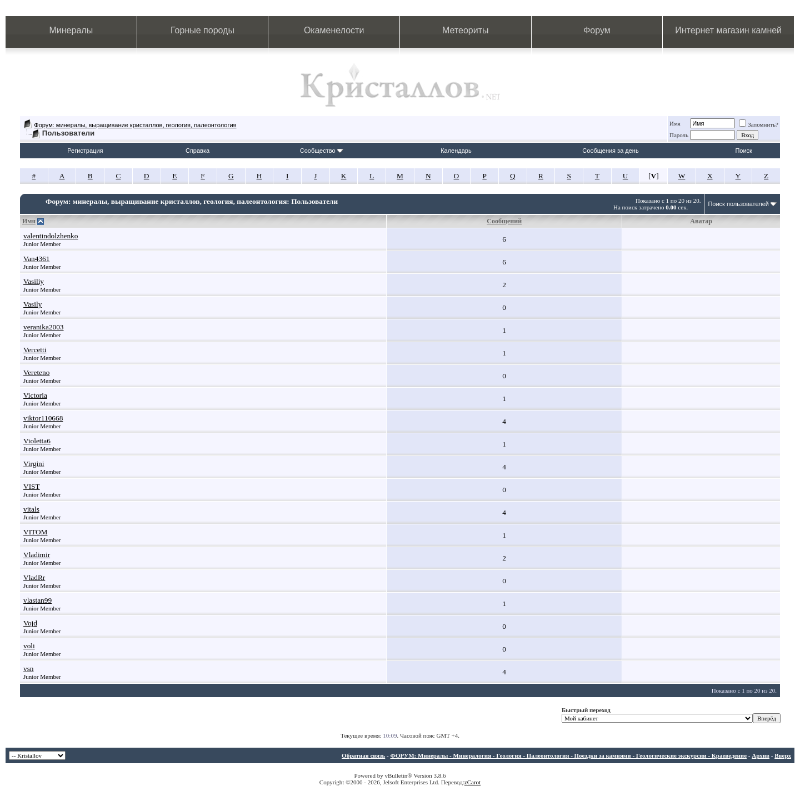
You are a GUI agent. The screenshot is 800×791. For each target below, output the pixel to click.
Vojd (30, 623)
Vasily (32, 304)
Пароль (678, 135)
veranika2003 (43, 327)
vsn (28, 668)
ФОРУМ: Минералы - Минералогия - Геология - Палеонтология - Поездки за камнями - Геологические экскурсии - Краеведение (568, 755)
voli (29, 646)
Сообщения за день (610, 150)
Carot (474, 782)
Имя (675, 123)
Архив (760, 755)
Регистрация (85, 150)
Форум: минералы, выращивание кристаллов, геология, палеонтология (135, 125)
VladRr (34, 577)
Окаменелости (334, 30)
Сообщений (504, 221)
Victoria (35, 395)
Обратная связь (363, 755)
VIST (31, 486)
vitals (31, 509)
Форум (597, 30)
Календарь (456, 150)
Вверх (782, 755)
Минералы (71, 30)
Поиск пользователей (738, 204)
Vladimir (36, 554)
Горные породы (202, 30)
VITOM (35, 532)
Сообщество (321, 150)
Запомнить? (758, 124)
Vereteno (36, 372)
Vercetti (34, 350)
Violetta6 (37, 441)
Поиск (743, 150)
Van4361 (36, 258)
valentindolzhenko (50, 236)
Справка (197, 150)
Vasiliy (33, 281)
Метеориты (465, 30)
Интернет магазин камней (728, 30)
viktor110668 (43, 418)
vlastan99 (37, 600)
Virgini (33, 463)
